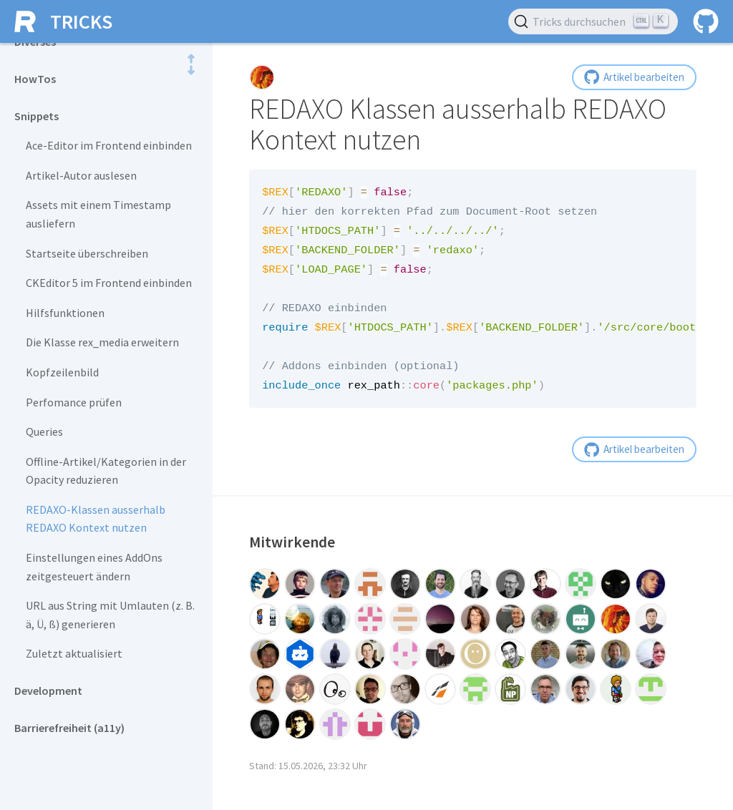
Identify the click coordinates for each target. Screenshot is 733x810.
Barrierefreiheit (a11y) (69, 728)
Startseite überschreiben (87, 253)
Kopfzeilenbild (62, 372)
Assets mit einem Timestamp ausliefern (98, 213)
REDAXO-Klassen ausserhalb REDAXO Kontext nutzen (95, 518)
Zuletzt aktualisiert (74, 653)
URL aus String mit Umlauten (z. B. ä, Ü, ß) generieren (110, 614)
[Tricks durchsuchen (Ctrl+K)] (593, 21)
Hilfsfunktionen (65, 313)
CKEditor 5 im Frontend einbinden (109, 282)
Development (48, 690)
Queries (44, 431)
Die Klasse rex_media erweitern (102, 342)
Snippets (36, 116)
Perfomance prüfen (74, 402)
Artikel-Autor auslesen (81, 175)
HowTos (35, 79)
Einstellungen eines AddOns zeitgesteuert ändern (94, 566)
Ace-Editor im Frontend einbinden (109, 145)
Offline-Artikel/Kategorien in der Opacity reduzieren (106, 470)
